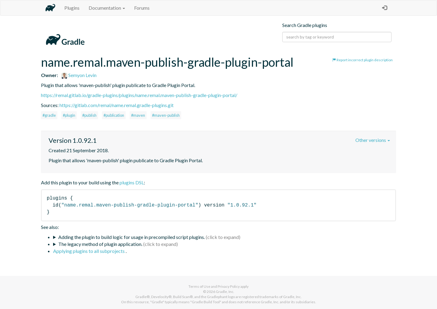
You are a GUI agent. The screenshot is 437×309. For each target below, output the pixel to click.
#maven (138, 115)
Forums (142, 8)
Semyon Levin (79, 75)
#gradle (49, 115)
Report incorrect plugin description (362, 60)
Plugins (72, 8)
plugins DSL (132, 182)
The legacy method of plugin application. (100, 244)
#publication (113, 115)
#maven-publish (166, 115)
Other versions (372, 140)
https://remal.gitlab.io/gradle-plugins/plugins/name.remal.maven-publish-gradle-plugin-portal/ (139, 95)
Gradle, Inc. (225, 291)
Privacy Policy (229, 286)
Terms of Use (199, 286)
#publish (89, 115)
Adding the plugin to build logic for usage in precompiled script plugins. (131, 237)
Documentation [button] (107, 8)
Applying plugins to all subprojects (89, 251)
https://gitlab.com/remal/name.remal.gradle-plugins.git (116, 105)
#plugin (69, 115)
